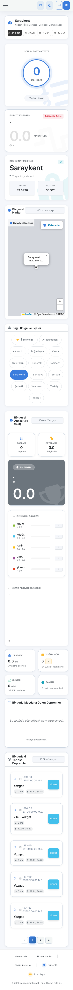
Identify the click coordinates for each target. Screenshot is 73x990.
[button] (36, 267)
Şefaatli (19, 386)
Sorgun (56, 374)
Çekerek (37, 362)
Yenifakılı (37, 386)
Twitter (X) (50, 965)
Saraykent (19, 374)
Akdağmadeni (50, 339)
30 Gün (59, 32)
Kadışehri (55, 362)
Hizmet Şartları (44, 956)
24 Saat (14, 32)
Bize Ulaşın (36, 974)
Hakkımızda (21, 956)
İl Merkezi (24, 339)
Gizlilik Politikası (23, 965)
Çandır (56, 351)
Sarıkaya (38, 374)
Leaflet (27, 314)
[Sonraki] (48, 940)
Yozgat (36, 397)
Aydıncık (18, 351)
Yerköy (54, 386)
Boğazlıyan (37, 351)
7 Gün (44, 32)
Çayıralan (18, 362)
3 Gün (30, 32)
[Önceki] (24, 940)
